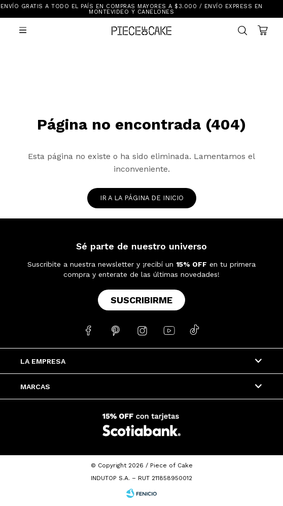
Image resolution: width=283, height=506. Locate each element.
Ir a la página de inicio (142, 198)
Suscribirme (141, 300)
